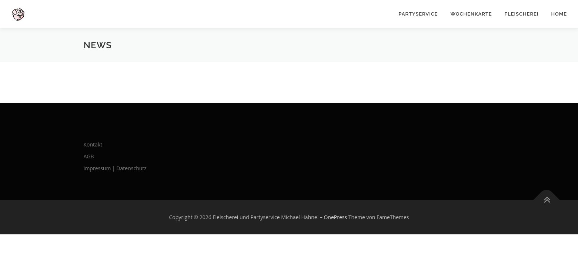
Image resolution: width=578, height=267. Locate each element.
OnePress (335, 217)
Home (559, 14)
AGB (89, 156)
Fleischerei (522, 14)
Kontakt (93, 144)
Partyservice (418, 14)
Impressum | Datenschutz (115, 168)
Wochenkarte (471, 14)
